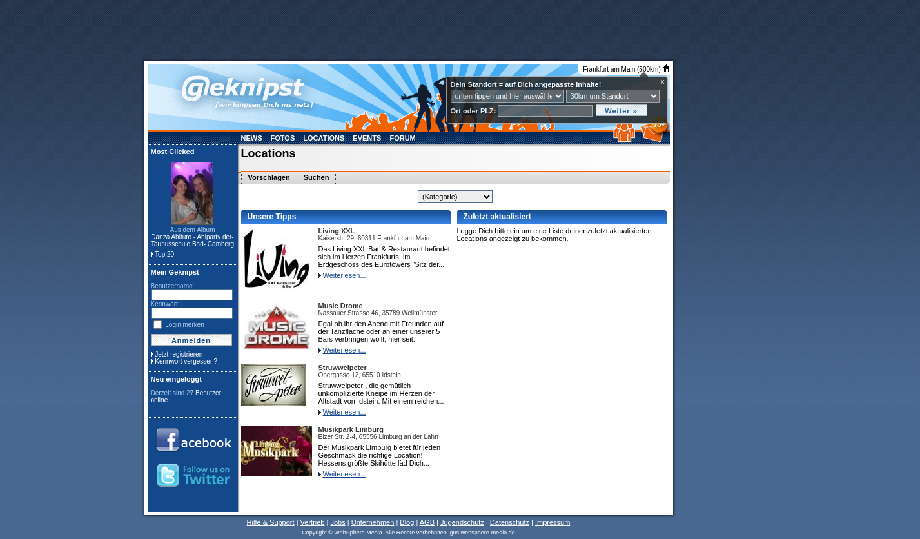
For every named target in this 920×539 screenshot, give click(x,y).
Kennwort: (165, 304)
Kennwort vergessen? (186, 361)
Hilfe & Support (271, 522)
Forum (402, 138)
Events (367, 138)
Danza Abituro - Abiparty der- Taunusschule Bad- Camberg (192, 240)
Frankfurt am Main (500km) (626, 69)
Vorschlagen (269, 177)
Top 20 (164, 254)
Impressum (552, 522)
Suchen (316, 177)
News (251, 138)
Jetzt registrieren (178, 354)
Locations (323, 138)
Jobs (337, 522)
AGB (427, 522)
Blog (407, 522)
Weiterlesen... (344, 275)
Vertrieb (312, 522)
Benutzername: (173, 285)
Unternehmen (373, 522)
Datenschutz (509, 522)
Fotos (283, 138)
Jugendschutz (462, 522)
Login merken (184, 324)
